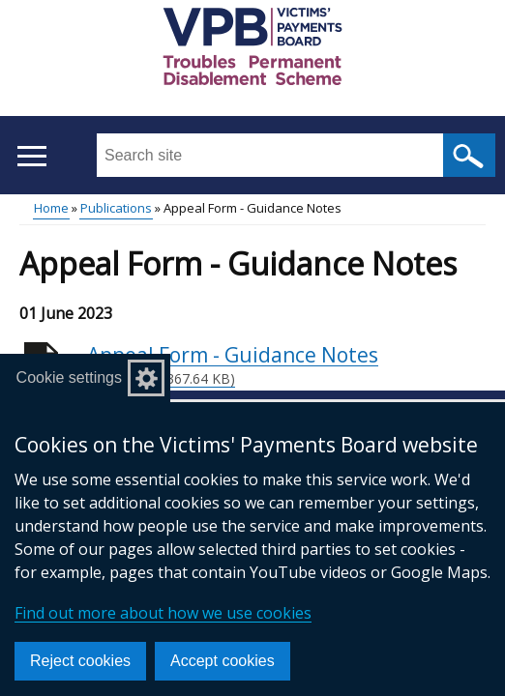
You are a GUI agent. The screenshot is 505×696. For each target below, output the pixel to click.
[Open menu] (31, 156)
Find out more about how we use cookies (163, 613)
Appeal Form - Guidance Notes (286, 365)
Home (51, 208)
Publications (116, 208)
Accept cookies (222, 660)
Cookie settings (69, 377)
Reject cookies (80, 660)
